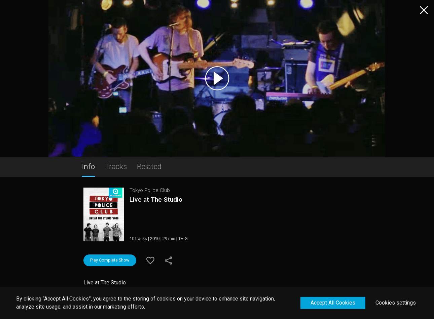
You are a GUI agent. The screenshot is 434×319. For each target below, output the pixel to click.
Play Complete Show (110, 260)
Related (149, 166)
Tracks (116, 166)
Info (88, 166)
